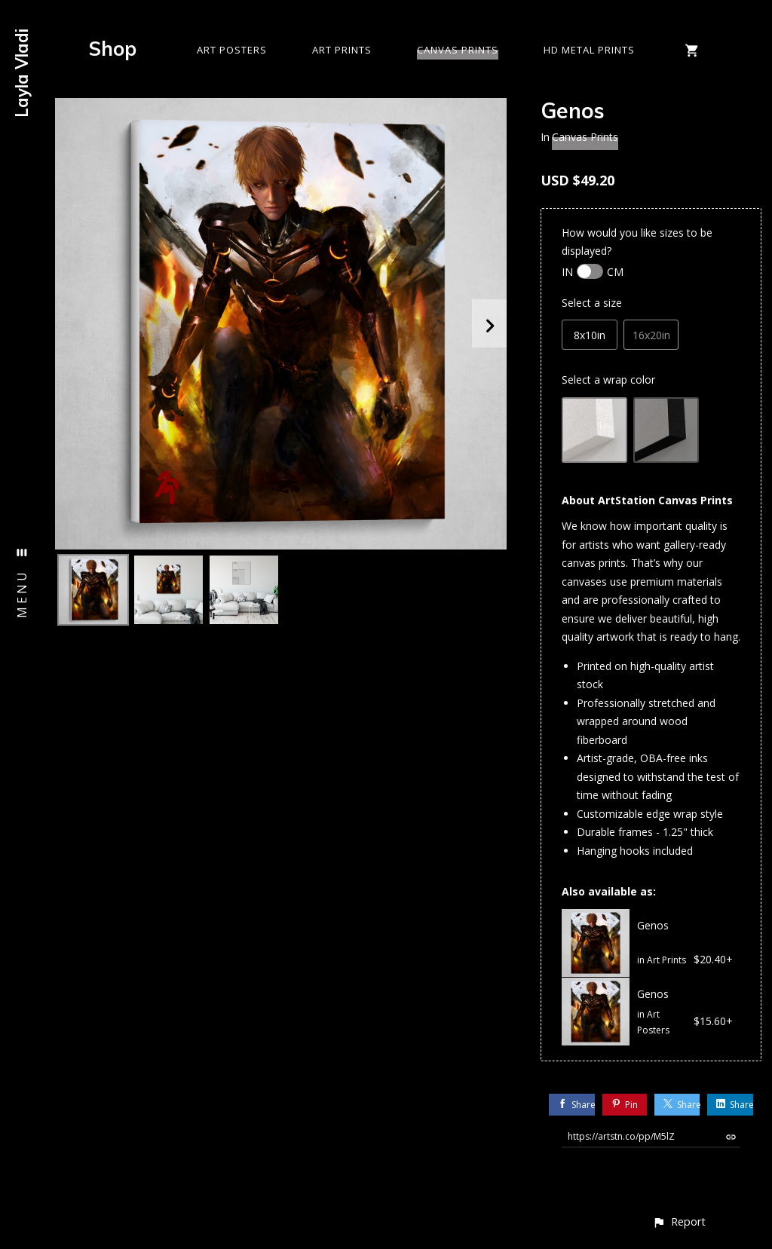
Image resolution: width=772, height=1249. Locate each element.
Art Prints (342, 50)
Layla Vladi (21, 73)
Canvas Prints (457, 50)
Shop (112, 48)
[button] (679, 1221)
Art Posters (232, 50)
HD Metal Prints (589, 50)
